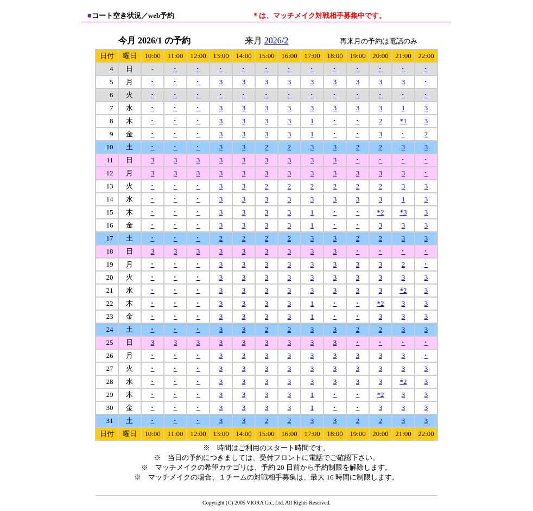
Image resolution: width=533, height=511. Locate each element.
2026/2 (276, 40)
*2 (380, 212)
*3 (403, 212)
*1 (403, 121)
